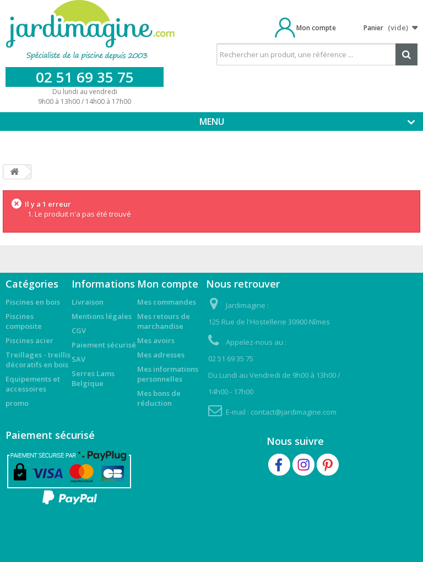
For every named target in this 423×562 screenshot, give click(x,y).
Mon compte (316, 27)
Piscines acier (29, 340)
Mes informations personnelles (167, 374)
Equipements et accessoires (33, 384)
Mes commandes (166, 302)
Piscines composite (24, 321)
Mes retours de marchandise (163, 321)
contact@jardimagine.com (294, 412)
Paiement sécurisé (104, 345)
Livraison (88, 302)
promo (17, 403)
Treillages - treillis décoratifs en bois (38, 360)
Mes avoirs (156, 340)
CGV (79, 330)
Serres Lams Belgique (93, 378)
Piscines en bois (33, 302)
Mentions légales (102, 316)
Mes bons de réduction (159, 398)
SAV (78, 359)
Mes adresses (161, 355)
